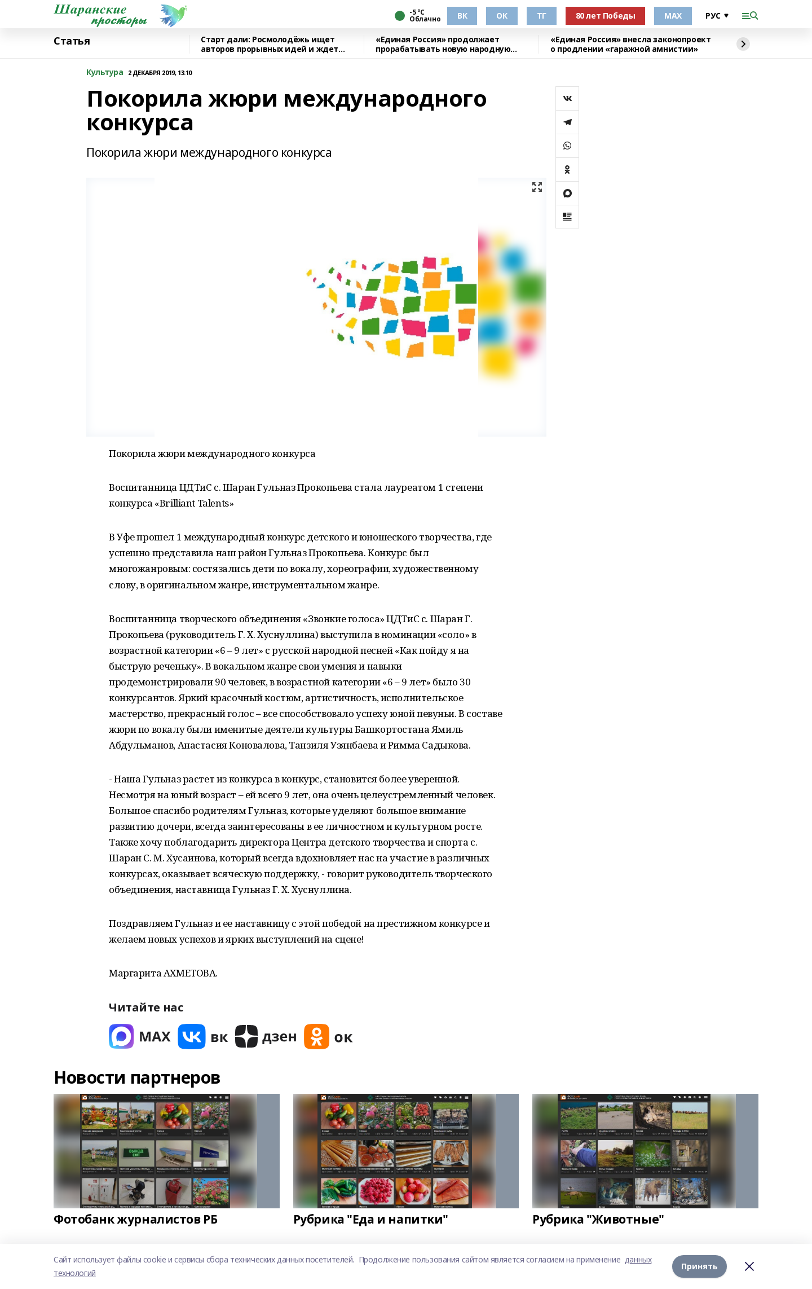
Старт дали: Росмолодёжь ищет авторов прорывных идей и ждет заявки (269, 44)
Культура (104, 72)
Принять (699, 1266)
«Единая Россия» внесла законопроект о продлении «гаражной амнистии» (630, 44)
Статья (72, 41)
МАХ (673, 15)
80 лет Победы (606, 15)
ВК (462, 15)
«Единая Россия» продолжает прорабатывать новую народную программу (443, 44)
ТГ (541, 15)
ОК (501, 15)
